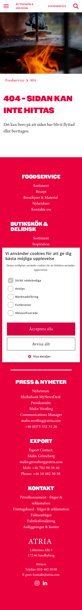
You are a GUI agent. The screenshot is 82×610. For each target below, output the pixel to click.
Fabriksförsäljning (41, 521)
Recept (41, 191)
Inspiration (41, 244)
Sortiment (41, 185)
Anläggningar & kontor (41, 527)
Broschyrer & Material (41, 197)
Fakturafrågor (41, 515)
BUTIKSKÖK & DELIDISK (25, 6)
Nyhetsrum (40, 391)
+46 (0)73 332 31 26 (41, 426)
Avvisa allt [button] (41, 344)
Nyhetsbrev (41, 203)
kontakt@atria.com (46, 574)
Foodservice (14, 80)
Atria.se (41, 564)
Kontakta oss (41, 209)
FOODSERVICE (57, 6)
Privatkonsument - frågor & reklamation (41, 500)
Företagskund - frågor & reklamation (41, 509)
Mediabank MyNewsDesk (41, 397)
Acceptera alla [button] (41, 329)
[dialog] (41, 305)
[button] (41, 356)
